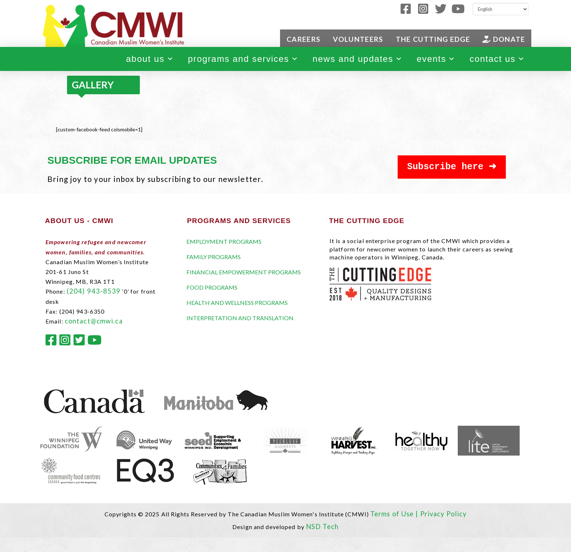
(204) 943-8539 (94, 291)
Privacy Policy (443, 514)
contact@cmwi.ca (94, 321)
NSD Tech (322, 527)
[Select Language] (500, 9)
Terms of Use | (395, 514)
